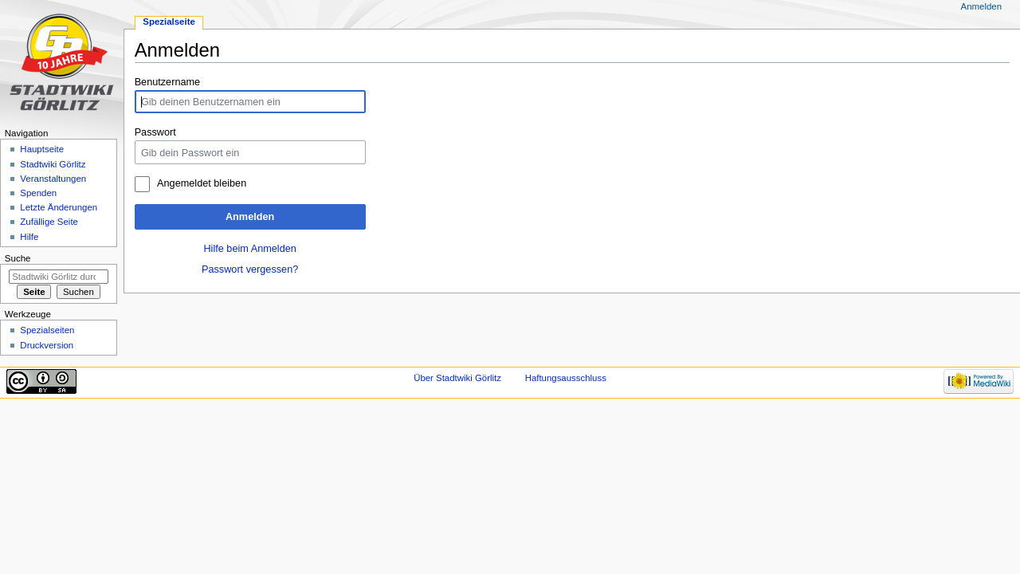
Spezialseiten (47, 330)
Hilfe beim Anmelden (249, 248)
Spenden (38, 193)
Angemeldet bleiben (201, 183)
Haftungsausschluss (565, 378)
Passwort (155, 132)
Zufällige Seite (49, 221)
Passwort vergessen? (250, 269)
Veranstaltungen (53, 178)
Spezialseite (169, 21)
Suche (18, 258)
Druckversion (46, 345)
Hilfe (29, 237)
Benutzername (168, 82)
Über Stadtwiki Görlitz (457, 378)
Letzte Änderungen (58, 207)
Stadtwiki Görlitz (52, 164)
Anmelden (250, 216)
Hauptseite (42, 149)
